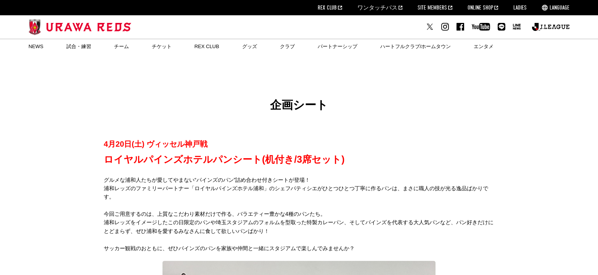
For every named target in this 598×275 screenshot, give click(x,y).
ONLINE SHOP (480, 7)
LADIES (520, 7)
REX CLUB (327, 7)
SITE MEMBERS (432, 7)
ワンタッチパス (377, 7)
